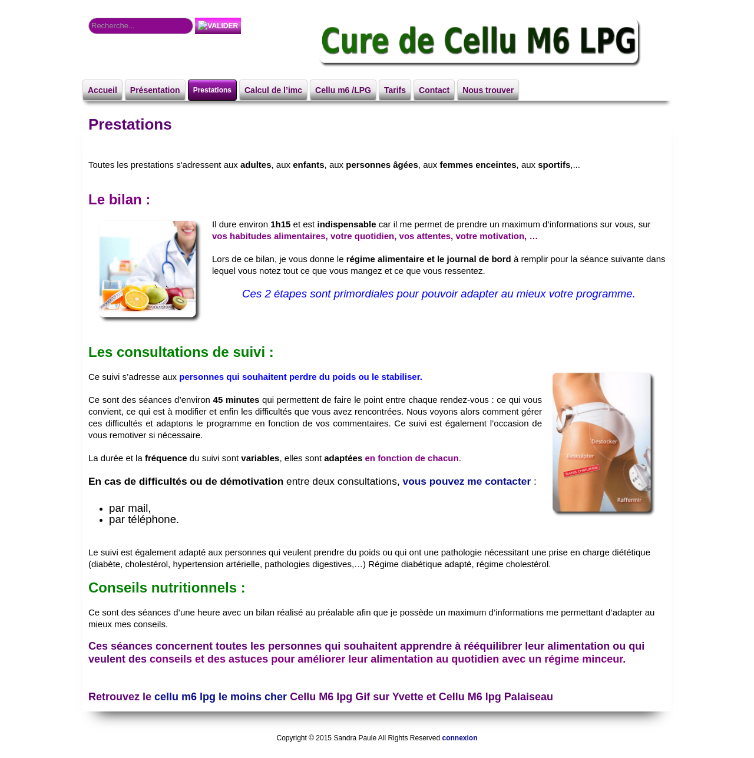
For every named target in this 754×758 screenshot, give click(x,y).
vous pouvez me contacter (467, 481)
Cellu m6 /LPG (343, 90)
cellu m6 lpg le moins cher (220, 697)
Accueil (102, 90)
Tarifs (395, 90)
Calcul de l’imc (273, 90)
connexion (459, 738)
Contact (434, 90)
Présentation (155, 90)
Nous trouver (488, 90)
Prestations (212, 90)
